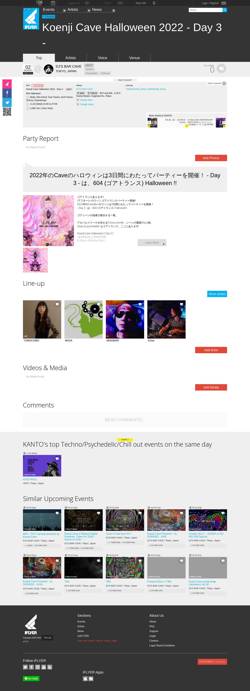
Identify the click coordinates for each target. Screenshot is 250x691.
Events (49, 9)
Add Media (211, 387)
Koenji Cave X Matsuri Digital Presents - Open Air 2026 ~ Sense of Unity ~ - (80, 536)
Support (153, 631)
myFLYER (83, 636)
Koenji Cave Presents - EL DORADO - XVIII (162, 535)
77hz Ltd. (47, 638)
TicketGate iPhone (90, 678)
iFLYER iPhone (85, 678)
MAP (82, 93)
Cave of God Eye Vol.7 (119, 533)
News (97, 9)
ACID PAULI (30, 479)
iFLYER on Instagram (37, 667)
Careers (153, 640)
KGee (163, 89)
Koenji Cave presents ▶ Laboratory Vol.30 (202, 583)
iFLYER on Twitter (25, 667)
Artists (72, 9)
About (152, 621)
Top (39, 58)
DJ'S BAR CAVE (84, 89)
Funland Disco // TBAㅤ (159, 581)
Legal (152, 636)
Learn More (152, 242)
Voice (102, 58)
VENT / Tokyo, (33, 483)
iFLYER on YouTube (43, 667)
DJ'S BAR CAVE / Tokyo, (38, 540)
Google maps (86, 104)
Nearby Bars (86, 100)
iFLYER (31, 624)
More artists (217, 294)
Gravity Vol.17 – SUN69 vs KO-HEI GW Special (206, 535)
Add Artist (211, 350)
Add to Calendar (215, 83)
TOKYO (93, 93)
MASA (144, 89)
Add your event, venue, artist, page (97, 640)
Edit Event (39, 85)
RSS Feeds (49, 667)
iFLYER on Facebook (31, 667)
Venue (134, 58)
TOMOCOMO (132, 89)
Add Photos (211, 158)
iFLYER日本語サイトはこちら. (212, 662)
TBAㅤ (66, 581)
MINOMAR (153, 89)
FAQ (151, 626)
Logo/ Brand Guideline (162, 645)
